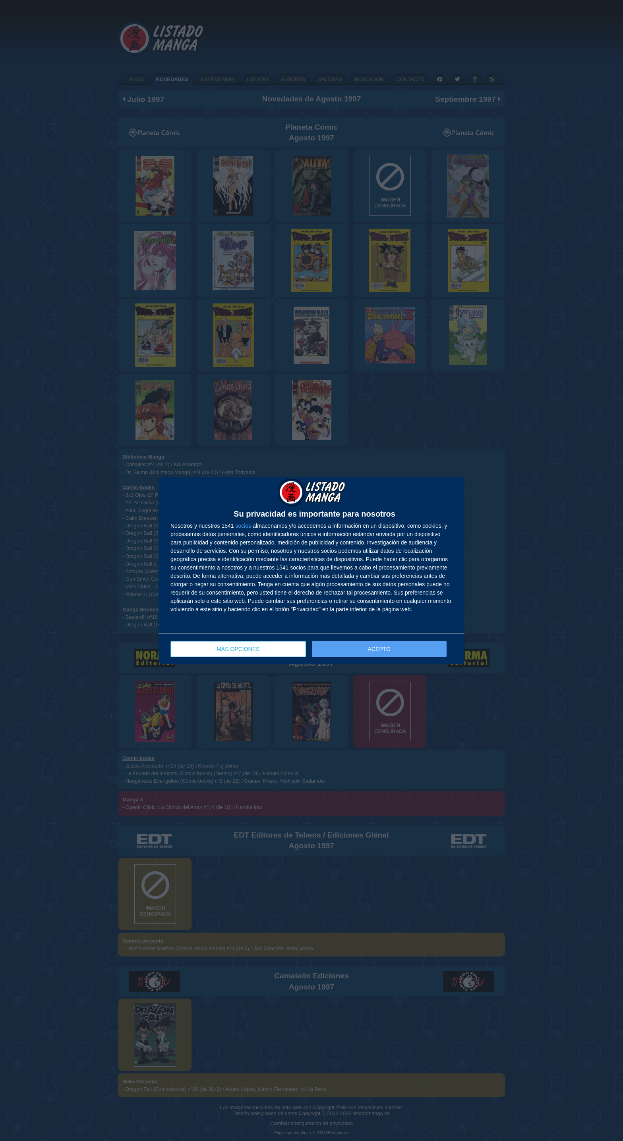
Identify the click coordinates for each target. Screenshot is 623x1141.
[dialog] (311, 570)
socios (243, 526)
